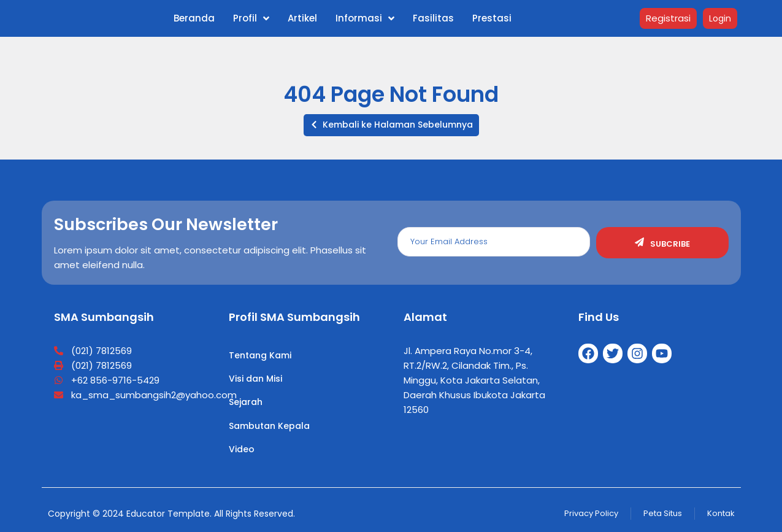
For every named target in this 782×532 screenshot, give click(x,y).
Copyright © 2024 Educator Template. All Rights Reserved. (171, 513)
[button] (391, 125)
